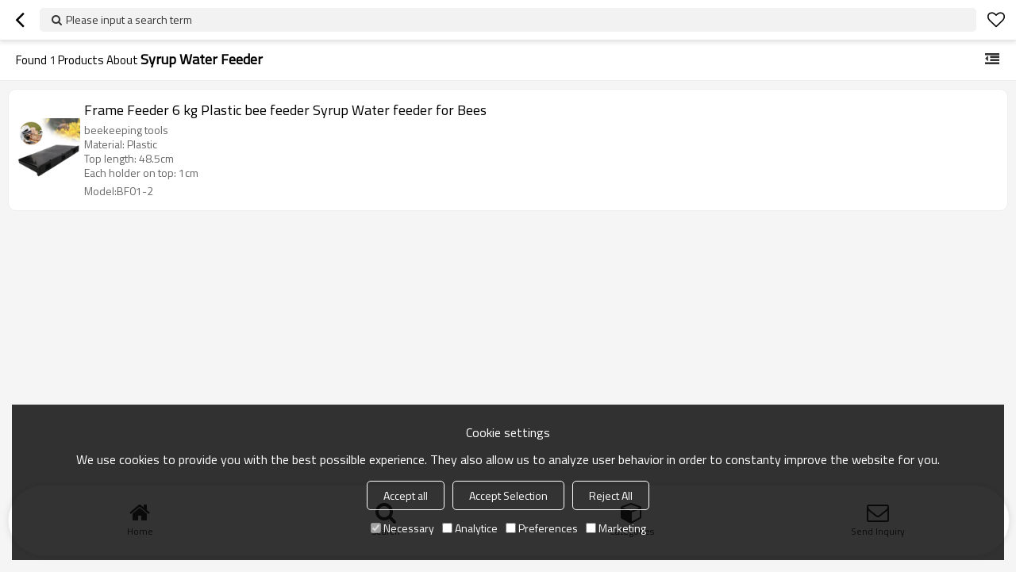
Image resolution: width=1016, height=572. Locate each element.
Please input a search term (129, 19)
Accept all (405, 495)
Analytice (470, 528)
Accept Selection (508, 495)
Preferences (542, 528)
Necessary (402, 528)
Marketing (616, 528)
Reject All (611, 495)
